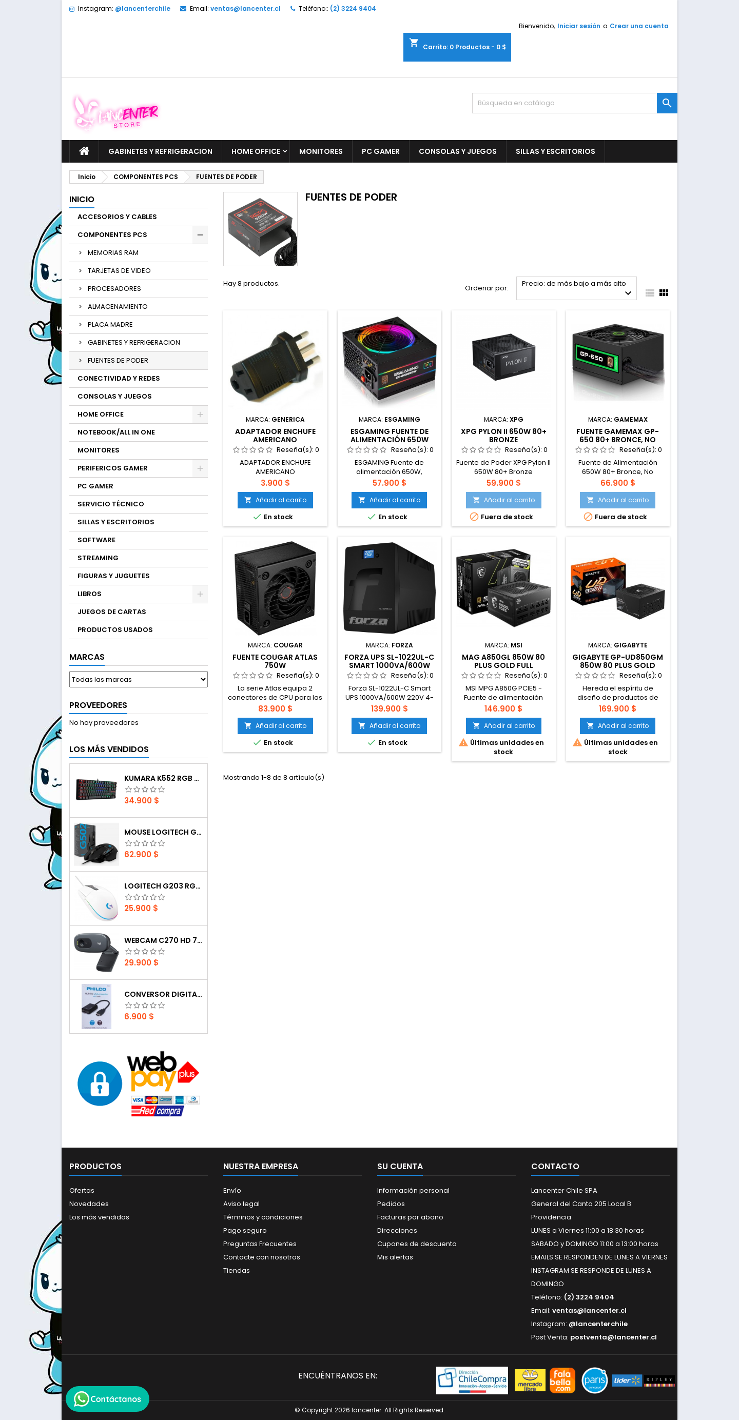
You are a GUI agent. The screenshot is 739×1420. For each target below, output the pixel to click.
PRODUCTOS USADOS (115, 630)
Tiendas (236, 1270)
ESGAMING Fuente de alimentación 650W (390, 435)
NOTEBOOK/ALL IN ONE (116, 432)
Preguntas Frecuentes (260, 1244)
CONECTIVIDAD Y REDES (118, 378)
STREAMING (98, 558)
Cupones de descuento (417, 1244)
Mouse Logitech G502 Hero (163, 832)
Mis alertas (395, 1257)
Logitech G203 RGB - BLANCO (163, 886)
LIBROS (89, 594)
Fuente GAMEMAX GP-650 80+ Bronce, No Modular (617, 439)
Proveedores (98, 705)
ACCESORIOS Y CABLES (117, 217)
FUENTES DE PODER (118, 360)
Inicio (81, 199)
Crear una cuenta (639, 26)
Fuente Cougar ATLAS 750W (275, 661)
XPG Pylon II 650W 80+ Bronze (504, 435)
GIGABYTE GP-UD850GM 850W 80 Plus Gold (617, 661)
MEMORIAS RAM (113, 253)
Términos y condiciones (263, 1217)
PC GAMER (381, 151)
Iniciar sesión (578, 26)
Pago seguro (245, 1230)
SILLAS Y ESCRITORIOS (555, 151)
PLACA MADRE (110, 324)
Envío (232, 1190)
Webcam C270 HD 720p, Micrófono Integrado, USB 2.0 (163, 940)
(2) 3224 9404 (353, 8)
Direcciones (397, 1230)
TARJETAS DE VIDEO (119, 270)
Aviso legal (241, 1204)
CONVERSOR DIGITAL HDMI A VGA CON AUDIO (163, 994)
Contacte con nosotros (261, 1257)
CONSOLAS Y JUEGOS (458, 151)
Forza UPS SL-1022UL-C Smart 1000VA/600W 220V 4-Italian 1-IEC (389, 665)
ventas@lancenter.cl (245, 8)
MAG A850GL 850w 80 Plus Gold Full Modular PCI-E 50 (503, 665)
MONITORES (321, 151)
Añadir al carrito (275, 500)
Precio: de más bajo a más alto (578, 289)
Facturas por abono (410, 1217)
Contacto (555, 1166)
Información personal (413, 1190)
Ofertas (81, 1190)
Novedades (89, 1204)
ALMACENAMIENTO (118, 306)
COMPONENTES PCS (112, 235)
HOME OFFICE (255, 151)
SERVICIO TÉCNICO (110, 504)
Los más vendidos (109, 749)
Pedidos (391, 1204)
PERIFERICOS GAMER (112, 468)
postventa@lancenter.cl (613, 1337)
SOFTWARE (96, 540)
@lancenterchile (142, 8)
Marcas (87, 657)
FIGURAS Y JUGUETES (113, 576)
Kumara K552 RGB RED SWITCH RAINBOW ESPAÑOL (163, 778)
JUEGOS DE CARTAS (111, 612)
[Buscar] (574, 103)
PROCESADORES (114, 288)
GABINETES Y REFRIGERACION (160, 151)
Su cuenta (400, 1166)
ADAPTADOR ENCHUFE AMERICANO (275, 435)
